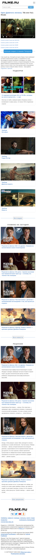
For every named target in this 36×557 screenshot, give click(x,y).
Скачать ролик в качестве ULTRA (9, 42)
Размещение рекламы (18, 553)
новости (11, 518)
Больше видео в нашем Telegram (18, 51)
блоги (28, 518)
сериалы (23, 518)
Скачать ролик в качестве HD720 (9, 47)
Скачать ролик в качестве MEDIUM (10, 40)
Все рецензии (18, 499)
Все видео (18, 218)
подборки (4, 520)
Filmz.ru (21, 528)
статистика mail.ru (7, 522)
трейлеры (4, 518)
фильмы (17, 518)
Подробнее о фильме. (6, 68)
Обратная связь (26, 552)
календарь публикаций (27, 520)
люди (33, 518)
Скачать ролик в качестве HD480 (9, 45)
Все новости (18, 337)
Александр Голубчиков (8, 534)
